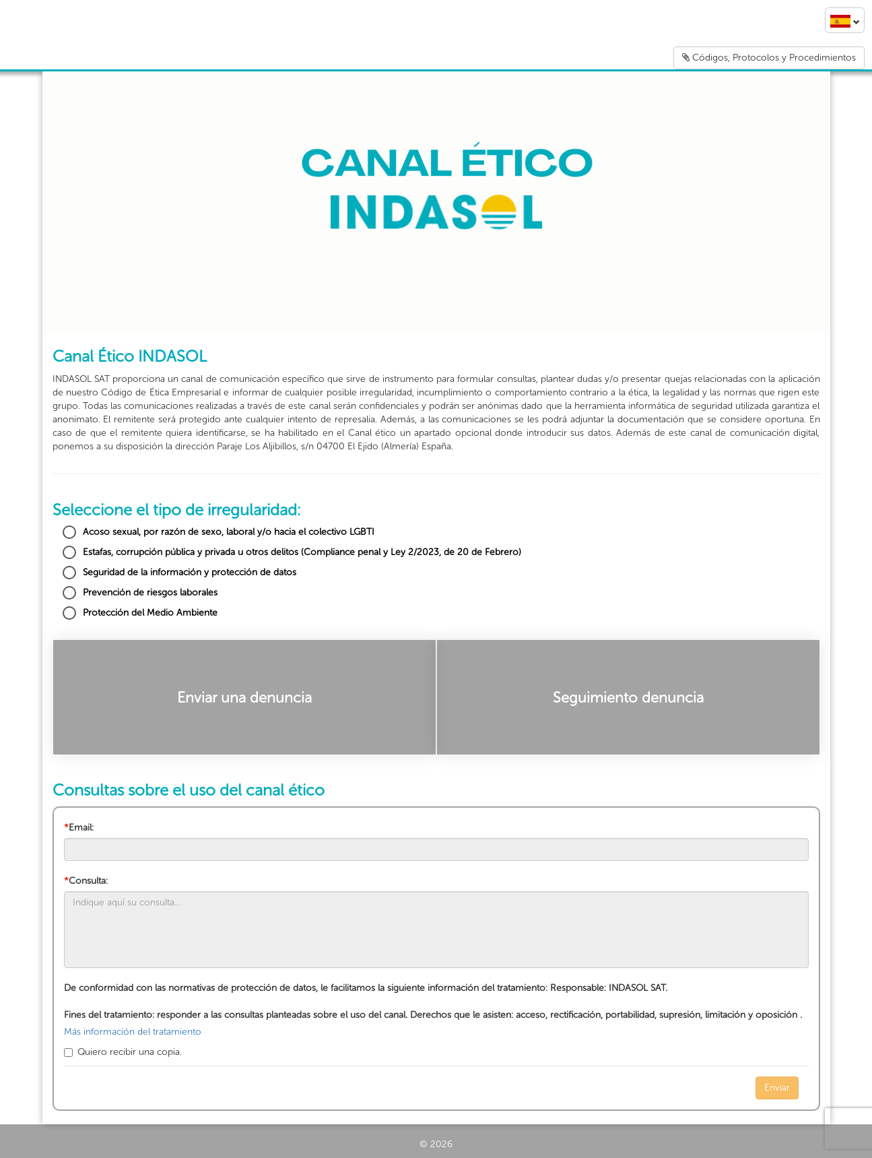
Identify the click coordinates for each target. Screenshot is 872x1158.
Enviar (777, 1087)
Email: (79, 827)
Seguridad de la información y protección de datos (179, 572)
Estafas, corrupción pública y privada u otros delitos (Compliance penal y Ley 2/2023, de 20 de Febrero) (292, 552)
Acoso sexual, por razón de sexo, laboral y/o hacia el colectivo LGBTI (218, 532)
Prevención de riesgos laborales (140, 593)
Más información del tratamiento (132, 1031)
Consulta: (86, 881)
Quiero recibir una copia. (123, 1052)
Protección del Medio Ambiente (140, 613)
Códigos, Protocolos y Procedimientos (769, 57)
